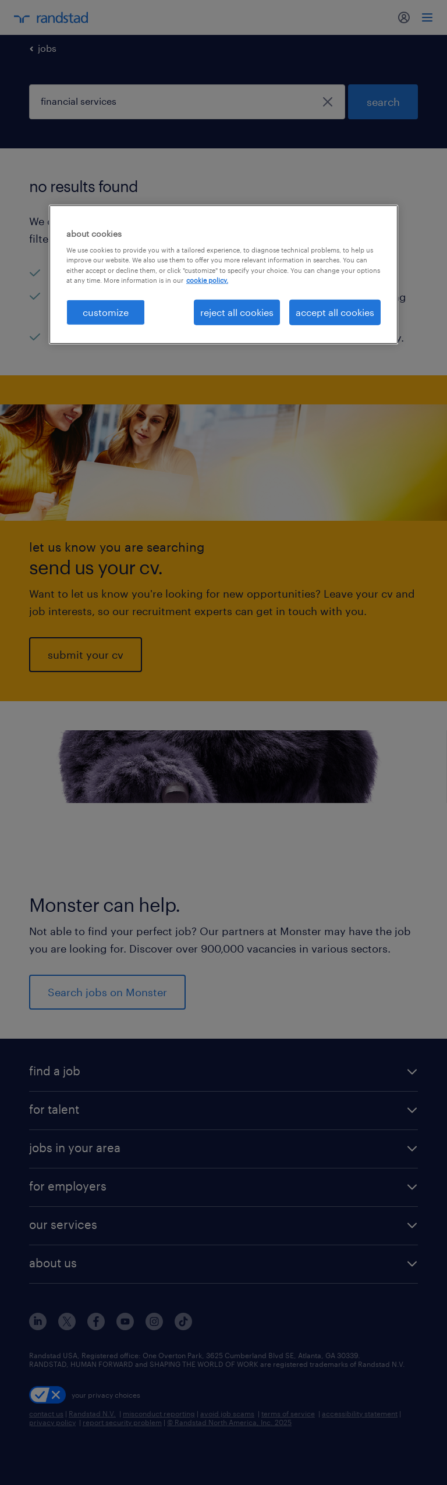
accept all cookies (335, 311)
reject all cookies (237, 311)
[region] (223, 274)
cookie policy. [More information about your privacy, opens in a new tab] (207, 279)
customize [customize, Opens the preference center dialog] (106, 311)
